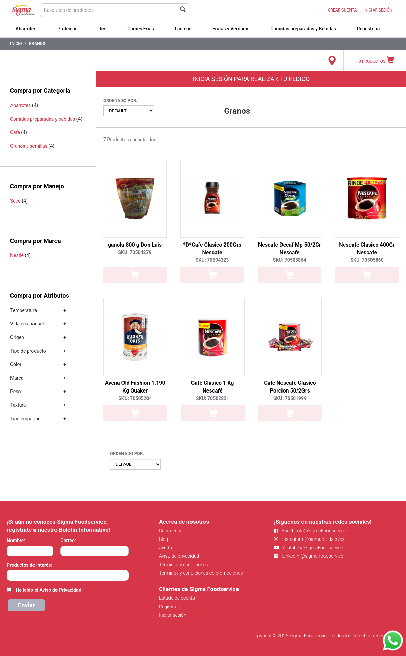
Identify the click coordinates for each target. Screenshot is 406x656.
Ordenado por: (120, 100)
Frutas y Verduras (231, 28)
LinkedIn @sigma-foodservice (308, 556)
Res (102, 28)
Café (15, 132)
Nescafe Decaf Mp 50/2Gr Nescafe (289, 248)
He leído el (48, 590)
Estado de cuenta (177, 598)
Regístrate (169, 606)
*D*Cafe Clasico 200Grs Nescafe (212, 248)
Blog (163, 539)
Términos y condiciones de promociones (201, 573)
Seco (15, 201)
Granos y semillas (28, 146)
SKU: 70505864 (289, 260)
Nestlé (17, 255)
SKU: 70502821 (212, 398)
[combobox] (68, 575)
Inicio (16, 43)
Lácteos (183, 28)
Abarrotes (26, 28)
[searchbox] (10, 575)
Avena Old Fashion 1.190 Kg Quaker (135, 387)
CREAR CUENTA (342, 10)
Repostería (368, 28)
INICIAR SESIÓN (377, 10)
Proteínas (67, 28)
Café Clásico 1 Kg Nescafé (212, 387)
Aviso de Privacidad (60, 590)
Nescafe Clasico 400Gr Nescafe (367, 248)
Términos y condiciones (183, 564)
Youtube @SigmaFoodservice (308, 547)
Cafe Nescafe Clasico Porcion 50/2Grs (290, 387)
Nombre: (16, 540)
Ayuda (165, 547)
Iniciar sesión (172, 615)
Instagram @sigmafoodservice (310, 539)
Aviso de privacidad (179, 556)
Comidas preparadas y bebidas (42, 119)
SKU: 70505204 (135, 398)
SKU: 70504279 (134, 252)
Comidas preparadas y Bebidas (303, 28)
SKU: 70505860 (366, 260)
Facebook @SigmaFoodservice (310, 530)
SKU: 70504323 (212, 260)
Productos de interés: (29, 565)
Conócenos (171, 530)
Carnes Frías (140, 28)
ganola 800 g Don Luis (135, 244)
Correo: (68, 540)
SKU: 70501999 (290, 398)
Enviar (26, 605)
